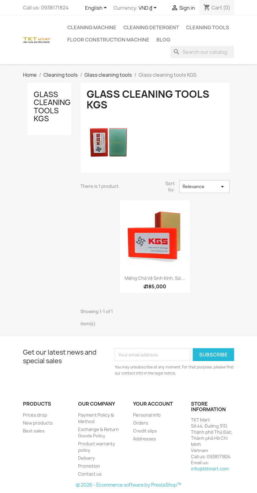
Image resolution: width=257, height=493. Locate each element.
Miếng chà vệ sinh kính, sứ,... (155, 278)
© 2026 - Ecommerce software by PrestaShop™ (128, 485)
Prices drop (35, 415)
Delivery (86, 458)
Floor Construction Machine (108, 39)
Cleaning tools (207, 27)
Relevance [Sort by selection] (204, 186)
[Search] (202, 52)
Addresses (144, 439)
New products (38, 423)
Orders (140, 423)
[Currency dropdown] (149, 8)
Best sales (34, 431)
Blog (163, 39)
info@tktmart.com (210, 469)
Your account (153, 403)
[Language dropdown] (97, 8)
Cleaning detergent (151, 27)
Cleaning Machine (91, 27)
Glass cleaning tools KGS (52, 106)
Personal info (147, 415)
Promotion (89, 466)
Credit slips (145, 431)
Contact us (90, 474)
